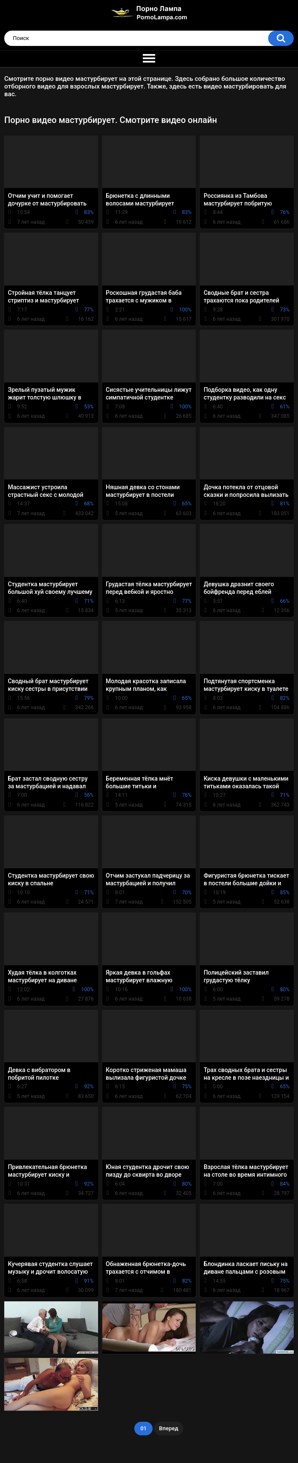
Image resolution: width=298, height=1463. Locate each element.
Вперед (168, 1428)
